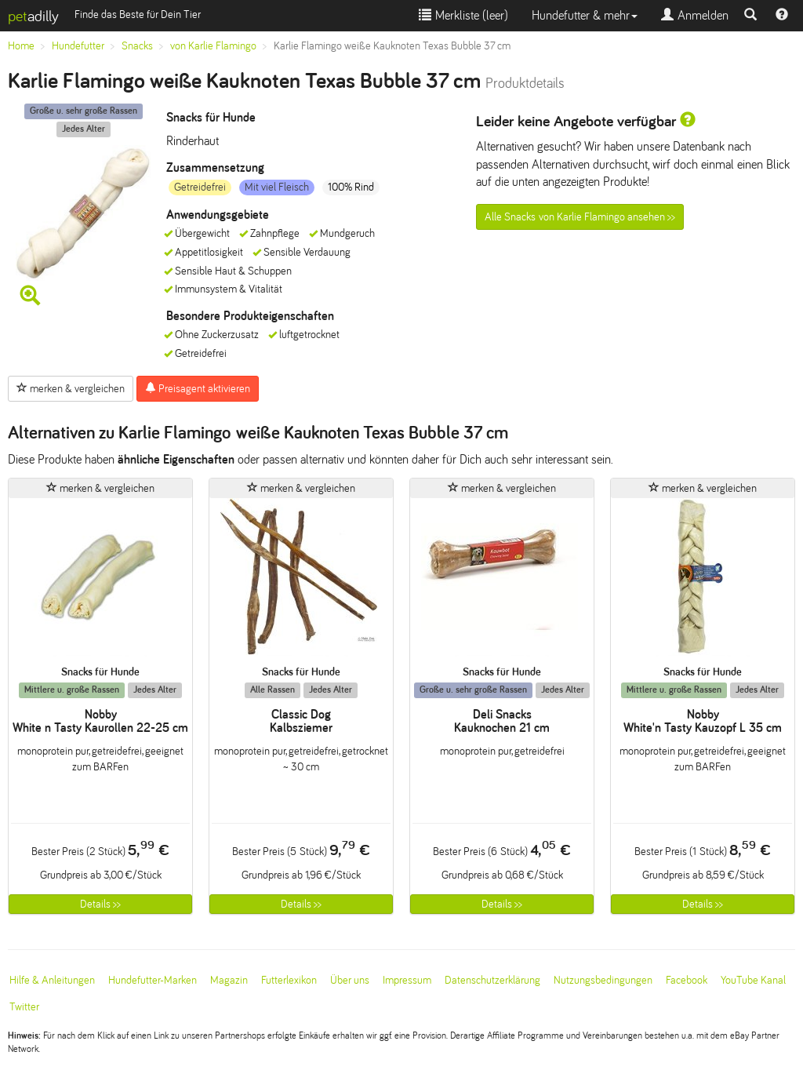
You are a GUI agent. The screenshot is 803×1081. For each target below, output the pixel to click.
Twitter (24, 1007)
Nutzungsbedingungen (603, 980)
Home (21, 46)
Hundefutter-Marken (152, 980)
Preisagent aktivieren (197, 388)
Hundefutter (78, 46)
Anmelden (695, 15)
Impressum (407, 980)
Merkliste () (463, 15)
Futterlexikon (289, 980)
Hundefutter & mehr (585, 15)
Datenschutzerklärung (492, 980)
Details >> (100, 904)
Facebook (686, 980)
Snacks (137, 46)
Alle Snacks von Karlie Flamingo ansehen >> (580, 217)
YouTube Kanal (753, 980)
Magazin (229, 980)
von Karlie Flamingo (213, 46)
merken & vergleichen (70, 388)
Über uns (349, 980)
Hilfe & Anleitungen (52, 980)
